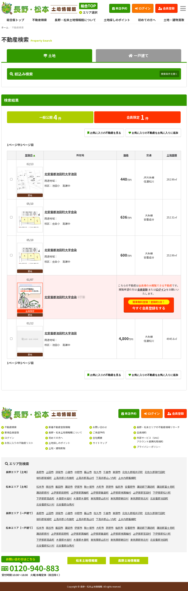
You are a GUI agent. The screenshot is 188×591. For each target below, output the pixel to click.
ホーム (4, 27)
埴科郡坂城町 (44, 478)
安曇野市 (130, 486)
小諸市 (69, 472)
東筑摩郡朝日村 (120, 498)
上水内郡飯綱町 (127, 478)
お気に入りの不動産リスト (19, 443)
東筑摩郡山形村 (100, 498)
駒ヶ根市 (89, 486)
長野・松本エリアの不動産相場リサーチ (158, 427)
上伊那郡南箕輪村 (121, 492)
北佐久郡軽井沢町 (132, 472)
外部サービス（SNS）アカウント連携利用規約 (150, 439)
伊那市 (78, 486)
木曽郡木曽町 (81, 498)
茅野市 (109, 486)
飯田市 (59, 486)
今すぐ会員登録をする (149, 305)
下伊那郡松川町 (162, 492)
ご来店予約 (99, 432)
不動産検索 (39, 20)
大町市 (100, 486)
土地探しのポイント (117, 20)
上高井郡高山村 (85, 478)
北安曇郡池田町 (159, 498)
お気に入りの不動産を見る (104, 132)
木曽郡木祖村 (64, 498)
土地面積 (172, 155)
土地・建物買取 (174, 20)
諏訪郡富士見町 (166, 486)
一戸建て (139, 55)
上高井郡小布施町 (64, 478)
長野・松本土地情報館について (75, 20)
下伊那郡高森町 (45, 498)
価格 (126, 155)
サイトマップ (100, 443)
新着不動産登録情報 (59, 427)
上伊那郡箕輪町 (80, 492)
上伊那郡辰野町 (60, 492)
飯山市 (88, 472)
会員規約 (141, 432)
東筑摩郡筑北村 (139, 498)
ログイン (143, 8)
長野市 (40, 472)
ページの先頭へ (180, 583)
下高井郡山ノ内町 (106, 478)
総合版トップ (15, 20)
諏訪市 (69, 486)
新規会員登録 (12, 432)
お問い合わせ (100, 427)
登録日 (29, 155)
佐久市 (97, 472)
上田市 (50, 472)
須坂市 (59, 472)
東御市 (116, 472)
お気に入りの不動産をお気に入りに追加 (153, 132)
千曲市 (107, 472)
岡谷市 (50, 486)
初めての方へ (147, 20)
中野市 (78, 472)
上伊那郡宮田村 (142, 492)
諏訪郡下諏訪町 (146, 486)
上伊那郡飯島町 (100, 492)
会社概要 (97, 437)
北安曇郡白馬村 (65, 504)
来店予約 (119, 8)
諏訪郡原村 (42, 492)
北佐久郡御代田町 (155, 472)
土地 (50, 55)
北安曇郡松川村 (45, 504)
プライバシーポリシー (149, 446)
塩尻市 (119, 486)
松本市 (40, 486)
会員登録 (166, 8)
